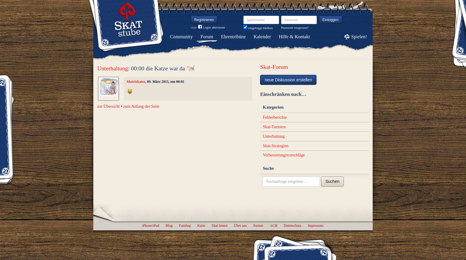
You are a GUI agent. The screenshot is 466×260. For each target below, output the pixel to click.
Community (181, 36)
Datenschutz (292, 225)
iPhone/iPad (150, 225)
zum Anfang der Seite (141, 106)
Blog (169, 225)
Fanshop (185, 225)
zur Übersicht (108, 106)
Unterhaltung (112, 68)
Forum (207, 36)
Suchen (332, 181)
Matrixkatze (136, 82)
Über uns (240, 225)
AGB (273, 225)
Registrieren (204, 20)
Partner (258, 225)
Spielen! (359, 36)
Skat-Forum (274, 67)
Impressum (315, 225)
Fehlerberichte (275, 117)
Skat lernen (220, 225)
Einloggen (330, 20)
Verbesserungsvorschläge (284, 155)
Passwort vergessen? (294, 27)
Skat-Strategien (275, 146)
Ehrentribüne (233, 36)
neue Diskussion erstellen (288, 79)
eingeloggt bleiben (258, 28)
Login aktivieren (211, 27)
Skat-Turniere (274, 127)
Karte (201, 225)
